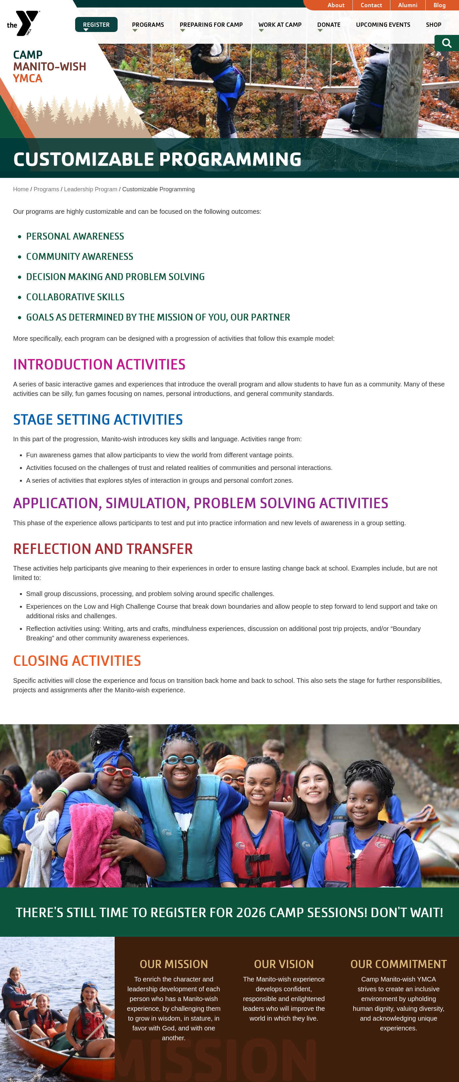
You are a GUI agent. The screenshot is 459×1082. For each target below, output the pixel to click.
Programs (148, 24)
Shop (433, 24)
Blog (440, 5)
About (336, 5)
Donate (328, 24)
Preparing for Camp (211, 24)
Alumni (408, 5)
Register (96, 24)
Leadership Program (90, 189)
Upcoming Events (383, 24)
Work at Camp (280, 24)
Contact (371, 5)
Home (21, 189)
